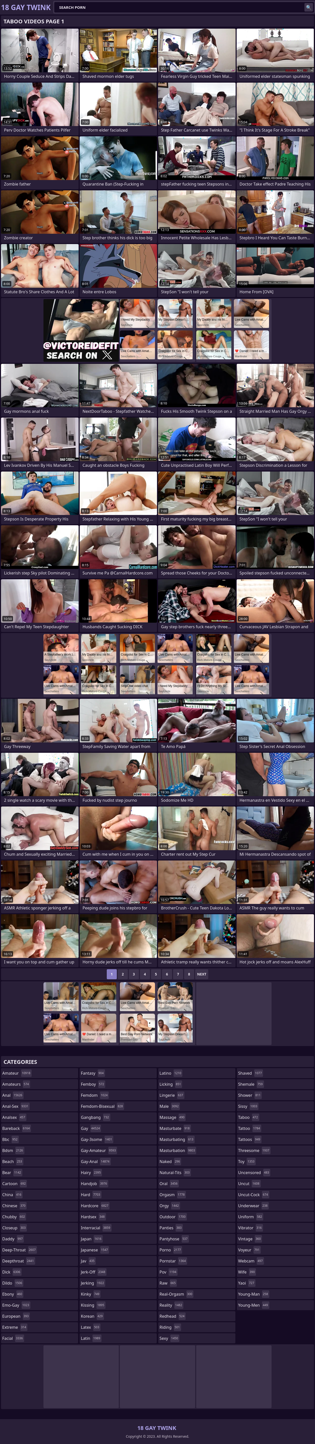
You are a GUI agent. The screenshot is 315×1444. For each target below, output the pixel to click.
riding (170, 1327)
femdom (95, 1095)
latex (90, 1327)
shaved (250, 1073)
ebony (12, 1294)
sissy (248, 1106)
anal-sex (16, 1106)
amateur (17, 1073)
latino (171, 1073)
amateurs (16, 1084)
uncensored (254, 1172)
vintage (250, 1239)
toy (247, 1161)
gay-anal (96, 1161)
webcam (251, 1261)
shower (250, 1095)
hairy (91, 1172)
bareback (16, 1128)
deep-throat (19, 1250)
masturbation (178, 1150)
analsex (14, 1117)
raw (168, 1283)
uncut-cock (253, 1194)
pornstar (173, 1261)
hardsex (93, 1217)
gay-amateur (99, 1150)
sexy (169, 1338)
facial (13, 1338)
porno (171, 1250)
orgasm (173, 1194)
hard (91, 1194)
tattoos (249, 1139)
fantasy (93, 1073)
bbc (10, 1139)
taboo (248, 1117)
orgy (170, 1205)
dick (12, 1272)
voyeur (249, 1250)
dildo (12, 1283)
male (170, 1106)
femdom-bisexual (102, 1106)
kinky (90, 1294)
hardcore (95, 1205)
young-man (253, 1294)
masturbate (175, 1128)
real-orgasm (176, 1294)
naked (170, 1161)
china (12, 1194)
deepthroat (18, 1261)
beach (12, 1161)
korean (92, 1316)
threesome (254, 1150)
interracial (96, 1228)
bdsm (13, 1150)
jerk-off (94, 1272)
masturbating (177, 1139)
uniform (250, 1217)
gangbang (95, 1117)
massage (173, 1117)
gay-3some (97, 1139)
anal (13, 1095)
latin (91, 1338)
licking (171, 1084)
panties (171, 1228)
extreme (14, 1327)
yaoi (246, 1283)
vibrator (250, 1228)
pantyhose (174, 1239)
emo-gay (16, 1305)
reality (171, 1305)
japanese (95, 1250)
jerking (93, 1283)
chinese (14, 1205)
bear (12, 1172)
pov (169, 1272)
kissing (93, 1305)
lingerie (172, 1095)
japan (92, 1239)
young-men (253, 1305)
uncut (249, 1183)
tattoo (249, 1128)
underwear (253, 1205)
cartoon (14, 1183)
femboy (93, 1084)
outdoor (173, 1217)
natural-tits (175, 1172)
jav (88, 1261)
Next (201, 974)
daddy (13, 1239)
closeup (14, 1228)
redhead (173, 1316)
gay (91, 1128)
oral (169, 1183)
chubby (14, 1217)
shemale (251, 1084)
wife (247, 1272)
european (16, 1316)
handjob (94, 1183)
